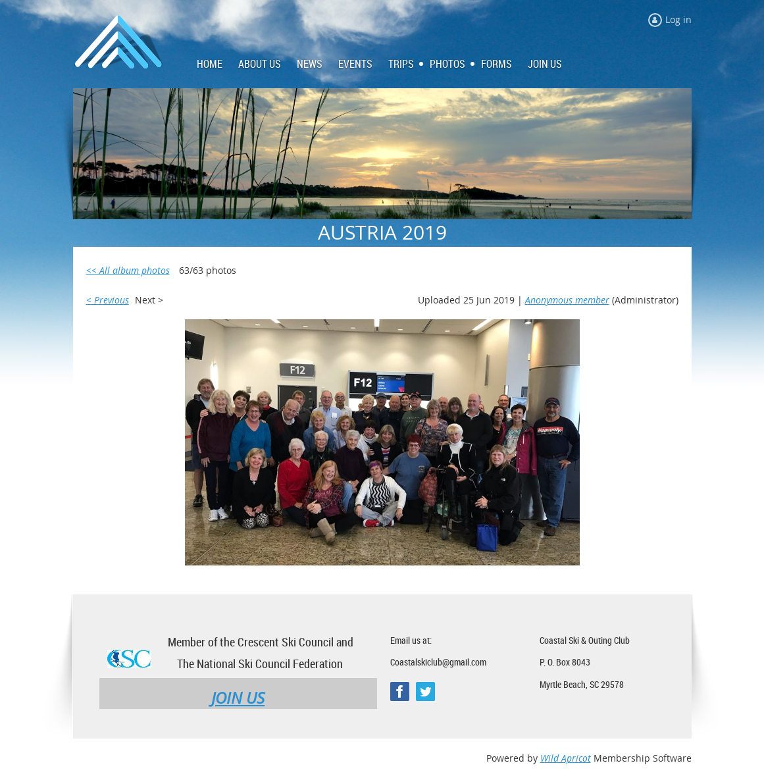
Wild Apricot (565, 758)
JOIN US (238, 697)
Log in (678, 19)
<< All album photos (128, 270)
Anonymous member (567, 300)
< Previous (107, 300)
